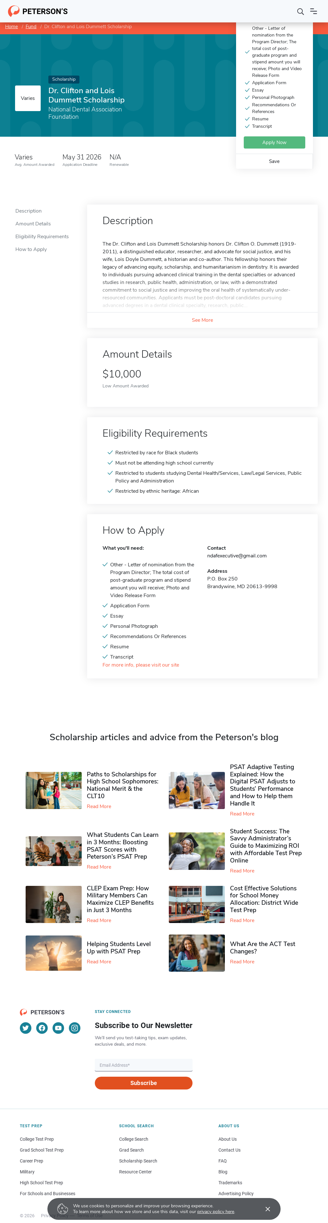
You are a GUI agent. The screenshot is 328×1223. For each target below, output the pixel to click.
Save (274, 161)
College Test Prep (37, 1139)
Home (11, 26)
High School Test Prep (41, 1182)
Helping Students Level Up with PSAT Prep (119, 948)
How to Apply (31, 249)
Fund (31, 26)
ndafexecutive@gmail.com (237, 555)
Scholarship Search (138, 1160)
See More (202, 320)
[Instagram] (74, 1028)
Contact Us (229, 1150)
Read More (99, 806)
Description (28, 211)
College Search (133, 1139)
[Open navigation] (313, 11)
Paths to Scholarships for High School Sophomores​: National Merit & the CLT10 (123, 785)
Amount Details (33, 223)
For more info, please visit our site (140, 665)
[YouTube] (58, 1028)
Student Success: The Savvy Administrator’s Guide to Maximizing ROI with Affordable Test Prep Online (266, 846)
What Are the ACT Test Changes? (262, 948)
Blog (222, 1171)
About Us (227, 1139)
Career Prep (31, 1160)
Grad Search (131, 1150)
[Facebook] (42, 1028)
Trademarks (230, 1182)
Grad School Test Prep (42, 1150)
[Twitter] (25, 1028)
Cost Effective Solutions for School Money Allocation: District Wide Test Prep (264, 899)
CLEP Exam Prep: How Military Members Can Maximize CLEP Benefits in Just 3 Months (120, 899)
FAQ (222, 1160)
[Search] (300, 11)
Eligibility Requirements (42, 236)
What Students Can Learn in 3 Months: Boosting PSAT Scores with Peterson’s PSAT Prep (123, 846)
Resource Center (135, 1171)
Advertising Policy (236, 1193)
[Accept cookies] (263, 1209)
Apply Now (274, 142)
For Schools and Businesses (47, 1193)
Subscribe (143, 1083)
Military (27, 1171)
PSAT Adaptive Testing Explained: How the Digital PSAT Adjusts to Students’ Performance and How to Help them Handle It (262, 785)
